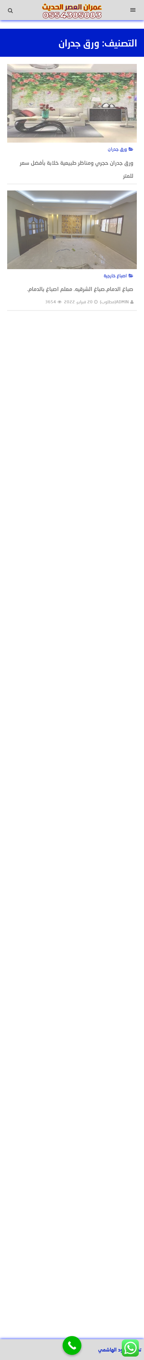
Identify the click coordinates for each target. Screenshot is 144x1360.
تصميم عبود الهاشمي (119, 1349)
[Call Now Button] (72, 1345)
